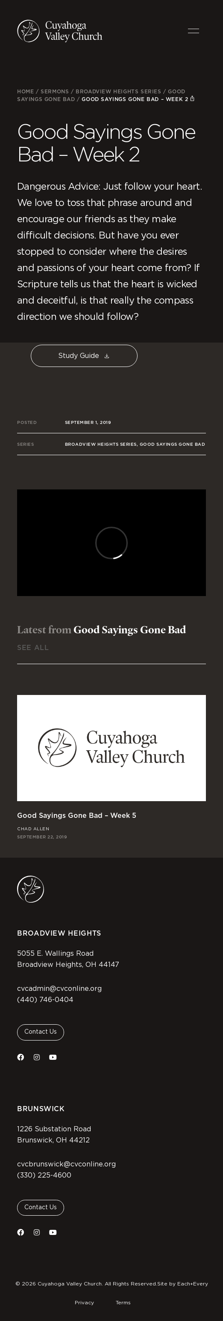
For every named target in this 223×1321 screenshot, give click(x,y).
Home (25, 91)
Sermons (55, 91)
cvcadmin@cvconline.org (59, 988)
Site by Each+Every (182, 1283)
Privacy (84, 1302)
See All (33, 648)
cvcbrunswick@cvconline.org (66, 1164)
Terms (123, 1302)
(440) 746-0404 (45, 999)
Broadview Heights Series (118, 91)
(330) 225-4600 (44, 1175)
